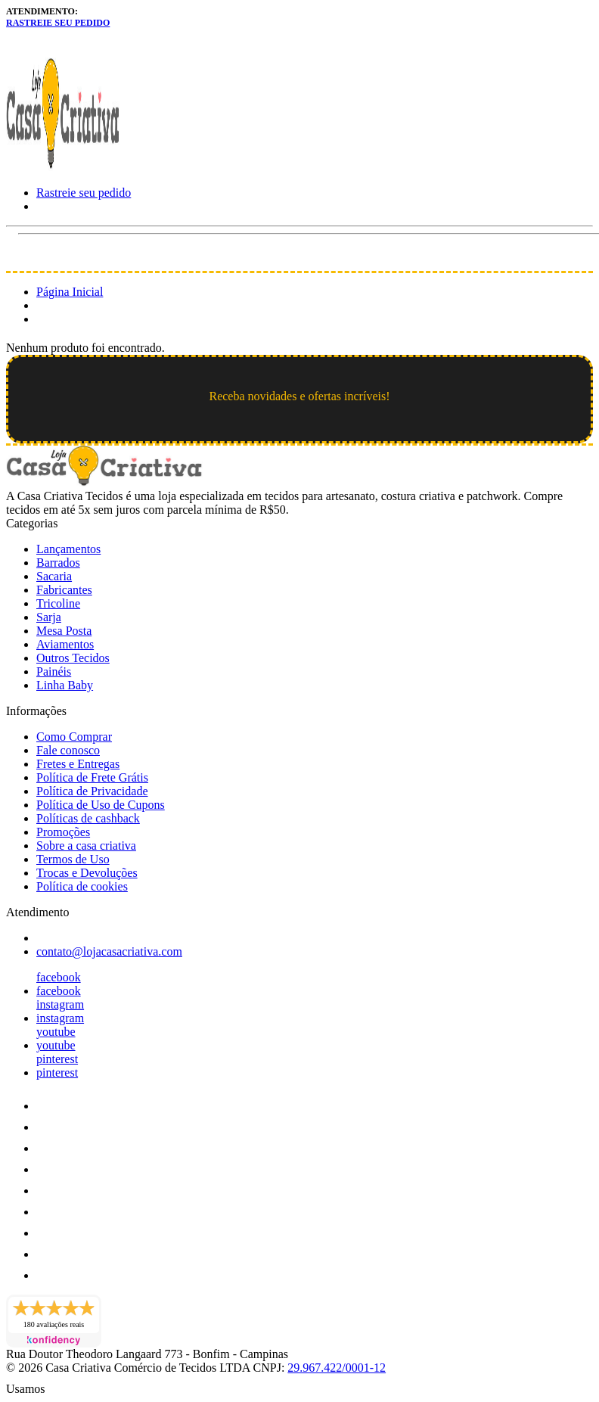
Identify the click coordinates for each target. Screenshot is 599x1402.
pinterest (57, 1058)
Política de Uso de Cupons (100, 804)
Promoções (63, 831)
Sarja (48, 617)
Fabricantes (64, 589)
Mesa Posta (64, 630)
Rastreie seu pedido (58, 22)
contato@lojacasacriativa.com (109, 951)
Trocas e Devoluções (87, 872)
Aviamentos (65, 644)
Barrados (58, 562)
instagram (60, 1004)
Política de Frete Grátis (92, 777)
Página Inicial (69, 291)
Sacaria (54, 576)
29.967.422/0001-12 (336, 1367)
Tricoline (58, 603)
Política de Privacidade (92, 791)
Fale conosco (68, 750)
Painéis (53, 671)
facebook (58, 977)
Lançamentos (68, 548)
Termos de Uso (73, 859)
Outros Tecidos (73, 657)
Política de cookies (82, 886)
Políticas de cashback (88, 818)
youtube (56, 1031)
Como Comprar (74, 736)
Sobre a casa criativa (86, 845)
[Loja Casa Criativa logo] (62, 166)
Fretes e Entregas (77, 763)
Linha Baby (64, 685)
